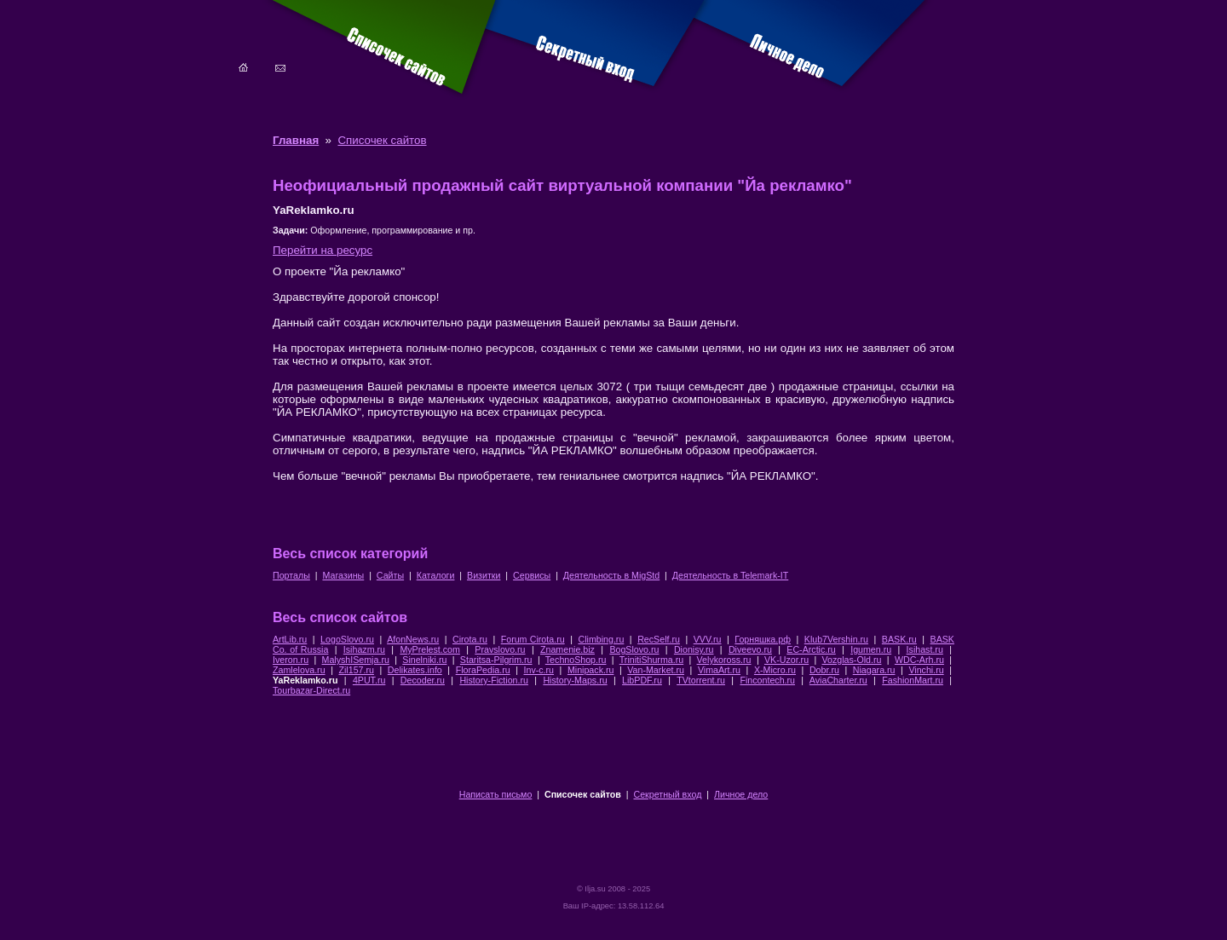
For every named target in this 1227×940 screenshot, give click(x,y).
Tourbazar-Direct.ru (311, 690)
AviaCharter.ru (838, 680)
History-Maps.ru (575, 680)
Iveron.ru (290, 660)
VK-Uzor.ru (786, 660)
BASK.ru (899, 639)
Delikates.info (415, 670)
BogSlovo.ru (634, 649)
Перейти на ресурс (322, 250)
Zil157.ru (355, 670)
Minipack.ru (590, 670)
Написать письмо (496, 794)
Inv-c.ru (539, 670)
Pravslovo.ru (500, 649)
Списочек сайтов (381, 140)
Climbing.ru (601, 639)
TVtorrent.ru (701, 680)
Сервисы (531, 575)
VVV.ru (708, 639)
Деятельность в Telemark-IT (730, 575)
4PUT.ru (369, 680)
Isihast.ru (925, 649)
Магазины (343, 575)
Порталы (291, 575)
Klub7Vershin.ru (836, 639)
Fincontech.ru (767, 680)
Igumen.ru (870, 649)
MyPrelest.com (429, 649)
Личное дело (741, 794)
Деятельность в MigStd (611, 575)
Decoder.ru (422, 680)
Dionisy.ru (694, 649)
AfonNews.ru (413, 639)
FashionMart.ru (912, 680)
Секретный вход (668, 794)
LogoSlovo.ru (347, 639)
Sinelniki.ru (424, 660)
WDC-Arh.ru (919, 660)
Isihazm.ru (364, 649)
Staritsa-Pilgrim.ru (496, 660)
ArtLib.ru (290, 639)
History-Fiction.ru (493, 680)
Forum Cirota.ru (533, 639)
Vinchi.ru (925, 670)
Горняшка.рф (762, 639)
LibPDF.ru (642, 680)
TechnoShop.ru (576, 660)
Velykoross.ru (724, 660)
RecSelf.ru (658, 639)
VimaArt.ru (719, 670)
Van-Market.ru (655, 670)
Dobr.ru (824, 670)
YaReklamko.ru (305, 680)
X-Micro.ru (775, 670)
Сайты (390, 575)
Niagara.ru (874, 670)
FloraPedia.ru (483, 670)
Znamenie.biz (567, 649)
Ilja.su (595, 889)
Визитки (483, 575)
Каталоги (436, 575)
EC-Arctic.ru (810, 649)
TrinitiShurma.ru (651, 660)
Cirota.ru (469, 639)
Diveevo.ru (750, 649)
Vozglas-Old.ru (852, 660)
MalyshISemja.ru (355, 660)
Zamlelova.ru (299, 670)
